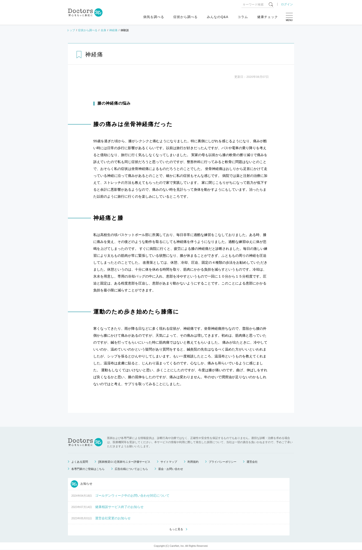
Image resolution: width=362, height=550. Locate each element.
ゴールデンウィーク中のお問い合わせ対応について (132, 495)
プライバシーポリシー (222, 461)
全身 (103, 30)
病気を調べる (153, 17)
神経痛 (113, 30)
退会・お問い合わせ (170, 469)
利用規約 (193, 461)
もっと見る (176, 529)
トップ (71, 30)
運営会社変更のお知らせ (113, 518)
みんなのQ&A (217, 17)
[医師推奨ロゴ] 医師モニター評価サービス (124, 461)
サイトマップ (168, 461)
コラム (243, 17)
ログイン (287, 4)
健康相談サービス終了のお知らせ (119, 507)
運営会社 (252, 461)
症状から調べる (185, 17)
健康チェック (267, 17)
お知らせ (81, 484)
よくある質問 (79, 461)
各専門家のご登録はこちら (88, 469)
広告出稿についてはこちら (131, 469)
